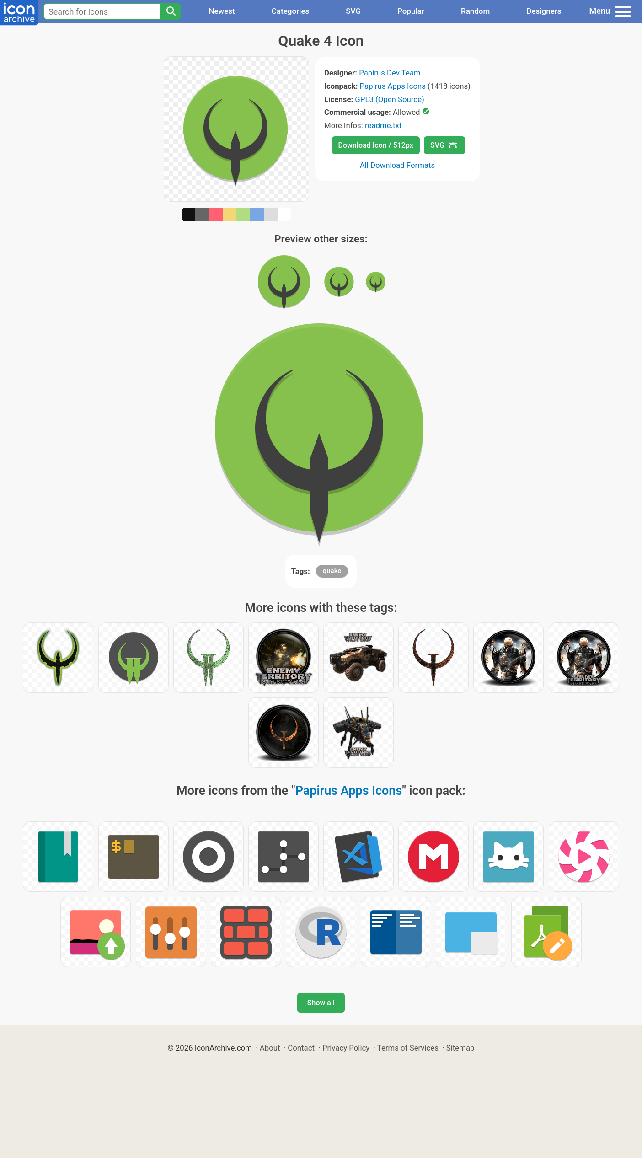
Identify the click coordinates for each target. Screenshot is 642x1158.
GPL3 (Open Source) (389, 99)
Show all (321, 1002)
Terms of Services (408, 1047)
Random (475, 11)
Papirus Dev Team (390, 72)
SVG (353, 11)
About (270, 1047)
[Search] (170, 11)
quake (332, 571)
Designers (543, 11)
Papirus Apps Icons (393, 86)
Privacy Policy (345, 1047)
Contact (301, 1047)
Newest (222, 11)
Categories (291, 11)
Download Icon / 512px (375, 145)
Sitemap (460, 1047)
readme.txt (383, 125)
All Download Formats (397, 165)
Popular (410, 11)
